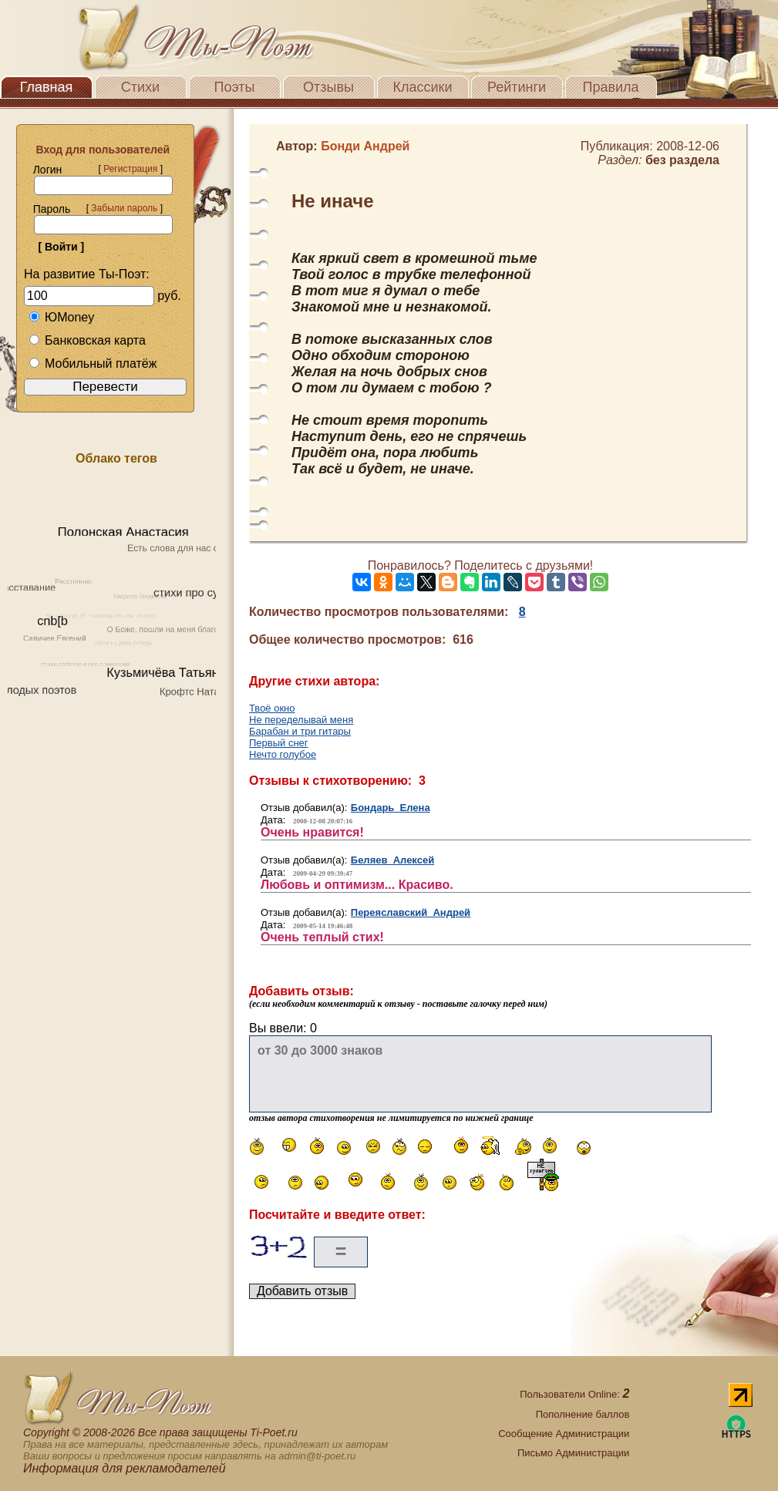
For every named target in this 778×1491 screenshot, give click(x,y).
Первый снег (278, 743)
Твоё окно (272, 708)
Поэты (234, 87)
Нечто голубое (282, 754)
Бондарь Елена (390, 807)
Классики (423, 87)
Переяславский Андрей (410, 912)
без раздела (682, 160)
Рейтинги (516, 87)
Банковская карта (87, 340)
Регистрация (130, 168)
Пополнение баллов (583, 1414)
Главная (46, 87)
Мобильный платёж (93, 363)
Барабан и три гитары (300, 731)
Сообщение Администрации (563, 1433)
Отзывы (328, 87)
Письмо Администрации (573, 1453)
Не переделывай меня (301, 719)
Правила (610, 87)
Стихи (140, 87)
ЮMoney (61, 317)
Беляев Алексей (392, 860)
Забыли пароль (124, 208)
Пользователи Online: (574, 1394)
